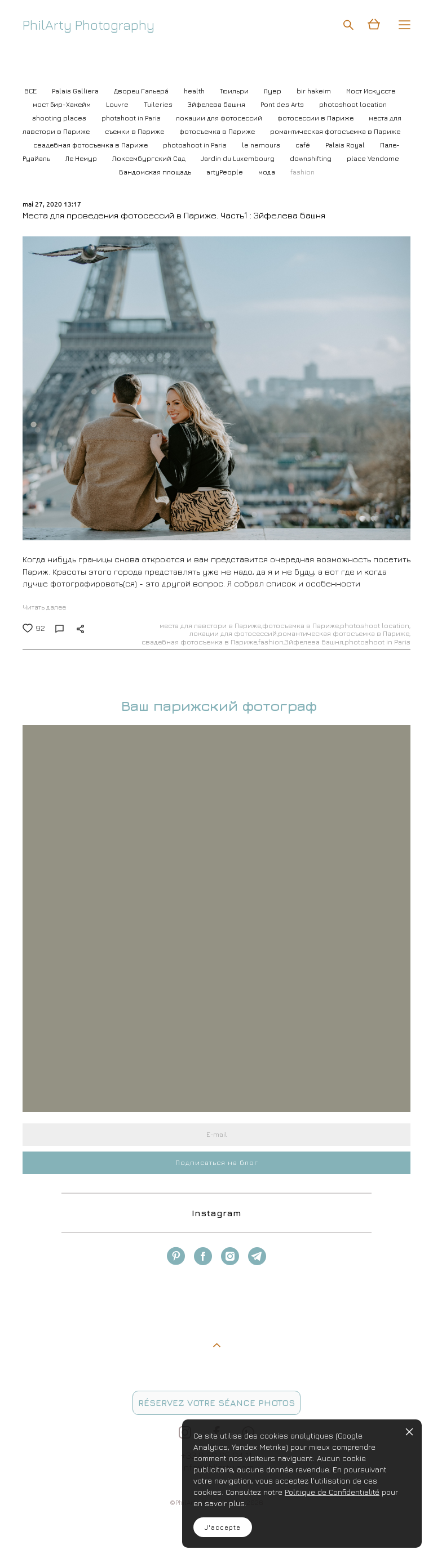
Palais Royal (345, 145)
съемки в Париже (135, 131)
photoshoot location (353, 104)
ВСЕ (31, 91)
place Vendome (373, 158)
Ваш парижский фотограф (217, 705)
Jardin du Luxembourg (238, 158)
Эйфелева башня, (314, 642)
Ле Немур (82, 158)
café (303, 145)
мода (267, 172)
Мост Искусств (371, 91)
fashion (302, 172)
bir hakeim (315, 91)
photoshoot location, (375, 626)
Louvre (118, 104)
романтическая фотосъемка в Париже (335, 131)
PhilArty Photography (88, 25)
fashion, (271, 642)
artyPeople (225, 172)
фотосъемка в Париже (218, 131)
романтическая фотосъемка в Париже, (344, 634)
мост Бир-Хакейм (62, 104)
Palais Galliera (76, 91)
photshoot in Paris (131, 118)
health (195, 91)
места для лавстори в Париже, (211, 626)
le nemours (262, 145)
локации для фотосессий (220, 118)
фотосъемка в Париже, (301, 626)
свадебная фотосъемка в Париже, (200, 642)
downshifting (311, 158)
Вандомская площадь (156, 172)
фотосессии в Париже (316, 118)
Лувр (273, 91)
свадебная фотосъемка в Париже (91, 145)
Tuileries (159, 104)
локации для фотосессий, (233, 634)
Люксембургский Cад (149, 158)
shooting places (60, 118)
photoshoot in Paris (195, 145)
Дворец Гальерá (142, 91)
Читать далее (44, 607)
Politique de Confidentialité (332, 1492)
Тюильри (235, 91)
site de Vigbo (44, 1533)
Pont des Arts (283, 104)
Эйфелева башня (217, 104)
